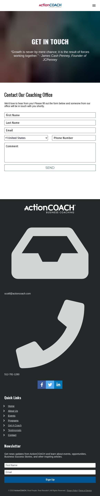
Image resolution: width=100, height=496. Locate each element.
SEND (50, 168)
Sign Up (50, 479)
